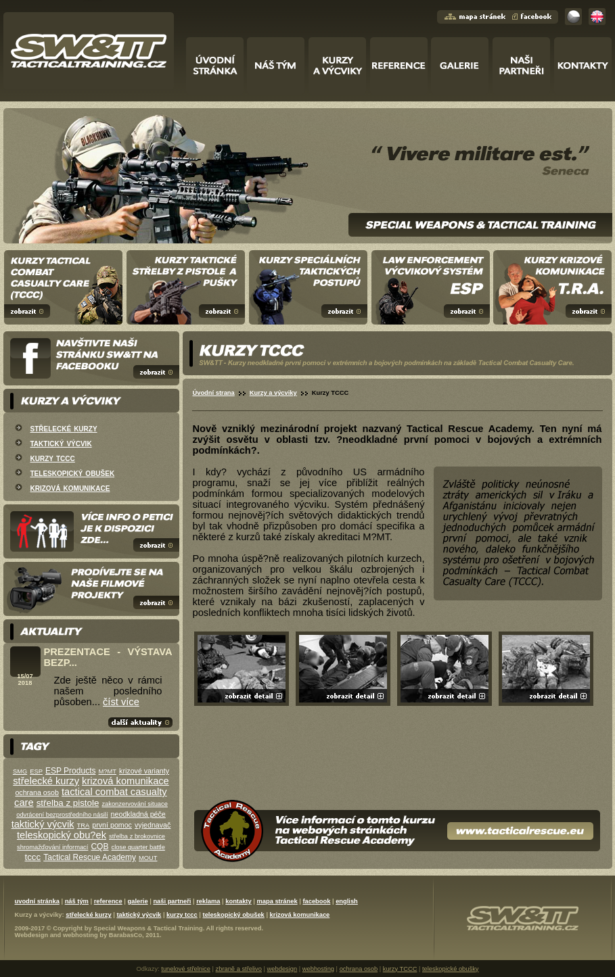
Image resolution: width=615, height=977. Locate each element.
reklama (208, 901)
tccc (32, 857)
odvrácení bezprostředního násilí (62, 814)
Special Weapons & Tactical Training (147, 928)
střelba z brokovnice (137, 836)
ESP (36, 771)
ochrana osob (37, 792)
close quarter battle (138, 847)
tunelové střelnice (185, 969)
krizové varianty (144, 771)
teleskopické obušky (450, 969)
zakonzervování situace (134, 804)
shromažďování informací (52, 847)
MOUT (148, 858)
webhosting (80, 935)
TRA (83, 825)
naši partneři (172, 901)
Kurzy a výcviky (273, 392)
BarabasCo (125, 935)
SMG (20, 771)
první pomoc (112, 825)
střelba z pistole (68, 803)
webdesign (282, 969)
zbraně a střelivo (239, 969)
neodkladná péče (138, 814)
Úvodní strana (214, 392)
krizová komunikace (70, 487)
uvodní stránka (37, 901)
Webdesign (32, 935)
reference (108, 901)
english (347, 901)
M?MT (107, 771)
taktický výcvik (61, 442)
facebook (316, 901)
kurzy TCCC (400, 969)
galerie (138, 901)
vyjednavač (152, 825)
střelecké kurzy (63, 428)
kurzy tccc (52, 457)
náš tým (77, 901)
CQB (99, 846)
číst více (121, 701)
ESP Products (70, 771)
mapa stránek (276, 901)
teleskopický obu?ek (61, 835)
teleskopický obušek (72, 472)
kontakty (238, 901)
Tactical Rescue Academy (89, 857)
